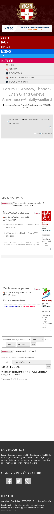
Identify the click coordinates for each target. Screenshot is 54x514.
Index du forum (16, 119)
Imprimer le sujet (50, 127)
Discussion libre (31, 119)
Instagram (7, 60)
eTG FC (10, 64)
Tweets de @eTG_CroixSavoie (14, 379)
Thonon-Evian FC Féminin (17, 81)
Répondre (7, 203)
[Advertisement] (27, 166)
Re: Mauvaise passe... (17, 288)
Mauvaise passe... (13, 198)
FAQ (38, 133)
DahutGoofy (13, 292)
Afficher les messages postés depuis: (23, 339)
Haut (50, 249)
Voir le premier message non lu (27, 203)
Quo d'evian (13, 217)
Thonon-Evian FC (14, 73)
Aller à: (8, 362)
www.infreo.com (8, 510)
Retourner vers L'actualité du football (17, 357)
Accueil (5, 38)
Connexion (47, 133)
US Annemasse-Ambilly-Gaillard (20, 77)
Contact (5, 47)
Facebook (6, 51)
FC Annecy (11, 69)
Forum (4, 42)
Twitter (5, 56)
